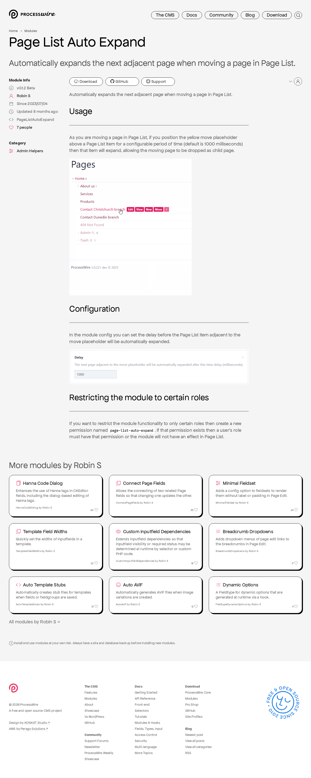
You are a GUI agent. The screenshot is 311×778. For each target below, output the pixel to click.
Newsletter (92, 747)
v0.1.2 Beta (22, 87)
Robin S (19, 95)
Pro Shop (191, 705)
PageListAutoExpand (31, 119)
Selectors (142, 711)
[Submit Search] (298, 15)
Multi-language (146, 747)
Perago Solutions (33, 729)
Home (13, 31)
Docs (192, 15)
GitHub (119, 81)
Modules (30, 31)
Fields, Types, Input (149, 729)
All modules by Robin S (35, 622)
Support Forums (97, 741)
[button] (295, 81)
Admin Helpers (26, 150)
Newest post (194, 735)
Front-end (142, 705)
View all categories (198, 747)
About (89, 705)
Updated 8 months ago (33, 111)
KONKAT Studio (35, 723)
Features (91, 693)
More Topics (144, 753)
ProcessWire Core (198, 693)
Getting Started (146, 693)
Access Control (146, 735)
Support (156, 81)
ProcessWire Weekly (99, 753)
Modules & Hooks (147, 723)
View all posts (194, 741)
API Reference (145, 699)
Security (141, 741)
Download (277, 15)
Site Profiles (193, 717)
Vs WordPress (94, 717)
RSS (188, 753)
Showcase (92, 711)
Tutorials (141, 717)
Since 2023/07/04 (28, 103)
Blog (250, 15)
